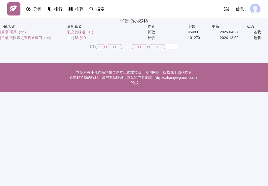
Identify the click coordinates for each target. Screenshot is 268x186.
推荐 (80, 9)
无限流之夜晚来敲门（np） (32, 38)
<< (114, 47)
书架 (225, 9)
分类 (38, 9)
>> (139, 47)
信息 (239, 9)
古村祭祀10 (76, 38)
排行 (59, 9)
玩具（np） (19, 32)
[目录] (5, 32)
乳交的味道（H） (81, 32)
